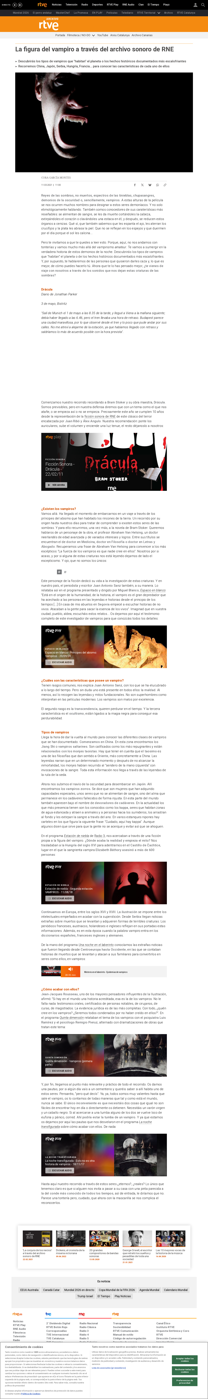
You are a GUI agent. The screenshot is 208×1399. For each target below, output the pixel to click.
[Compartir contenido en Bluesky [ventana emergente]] (150, 184)
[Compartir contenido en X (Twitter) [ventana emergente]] (142, 184)
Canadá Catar (51, 1290)
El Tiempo (104, 1296)
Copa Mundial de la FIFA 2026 (117, 1290)
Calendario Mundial (176, 1290)
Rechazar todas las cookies (184, 1370)
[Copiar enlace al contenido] (165, 184)
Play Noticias (123, 1296)
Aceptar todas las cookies (185, 1359)
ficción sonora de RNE (100, 416)
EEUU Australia (29, 1290)
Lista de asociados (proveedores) (109, 1368)
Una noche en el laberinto (96, 945)
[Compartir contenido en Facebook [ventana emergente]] (135, 184)
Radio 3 (99, 836)
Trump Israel (85, 1296)
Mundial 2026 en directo (79, 1290)
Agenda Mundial (149, 1290)
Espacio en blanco (153, 590)
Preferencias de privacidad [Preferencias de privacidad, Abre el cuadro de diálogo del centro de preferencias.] (184, 1381)
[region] (104, 1370)
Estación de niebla (76, 836)
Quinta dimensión (72, 1018)
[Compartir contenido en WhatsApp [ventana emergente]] (157, 184)
